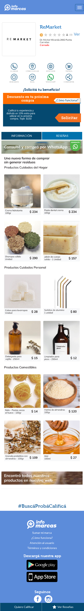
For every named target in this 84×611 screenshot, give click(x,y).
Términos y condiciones (42, 548)
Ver (77, 34)
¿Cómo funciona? (66, 100)
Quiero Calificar (21, 607)
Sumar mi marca (42, 532)
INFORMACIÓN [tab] (21, 135)
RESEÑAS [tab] (62, 135)
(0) (70, 34)
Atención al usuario (42, 543)
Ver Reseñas (63, 607)
